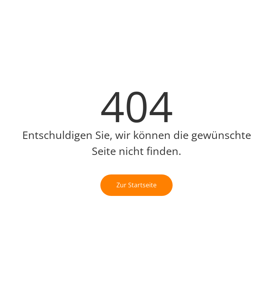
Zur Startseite (136, 185)
